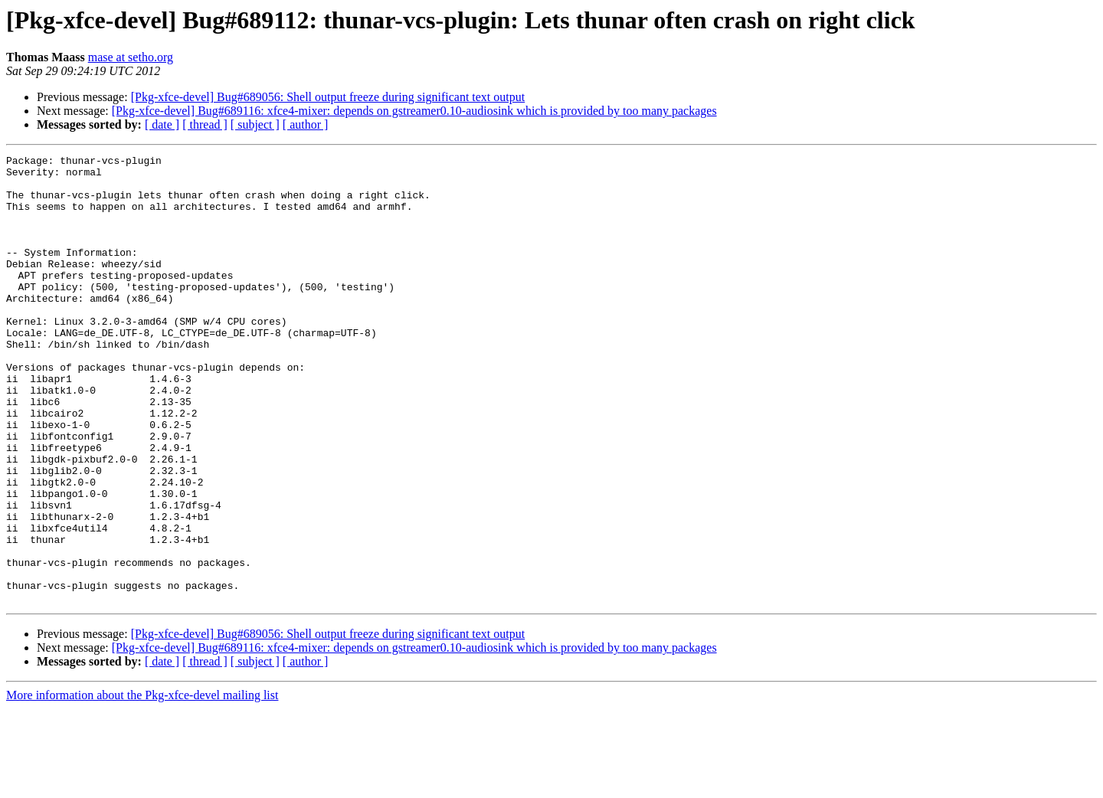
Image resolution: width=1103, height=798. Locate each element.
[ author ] (306, 124)
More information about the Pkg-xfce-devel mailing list (142, 784)
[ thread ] (204, 124)
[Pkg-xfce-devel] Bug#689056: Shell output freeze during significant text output (328, 96)
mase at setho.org (130, 57)
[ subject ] (255, 124)
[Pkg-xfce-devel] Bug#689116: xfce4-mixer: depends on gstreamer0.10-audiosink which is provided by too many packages (414, 110)
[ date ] (162, 124)
